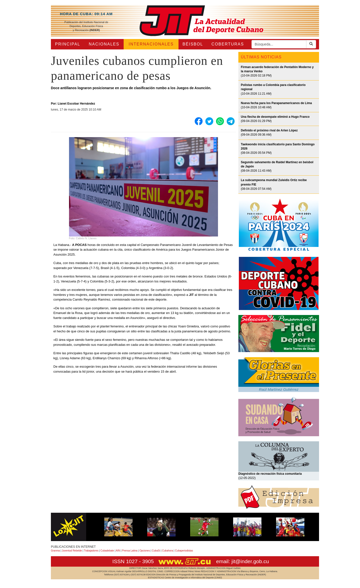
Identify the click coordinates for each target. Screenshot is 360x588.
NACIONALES (104, 44)
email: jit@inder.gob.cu (242, 561)
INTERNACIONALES (151, 44)
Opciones (144, 550)
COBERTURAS (228, 44)
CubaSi (156, 550)
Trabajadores (91, 550)
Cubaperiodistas (184, 550)
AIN (118, 550)
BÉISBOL (192, 44)
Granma (55, 550)
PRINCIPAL (67, 44)
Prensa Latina (130, 550)
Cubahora (167, 550)
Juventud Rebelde (72, 550)
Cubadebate (107, 550)
